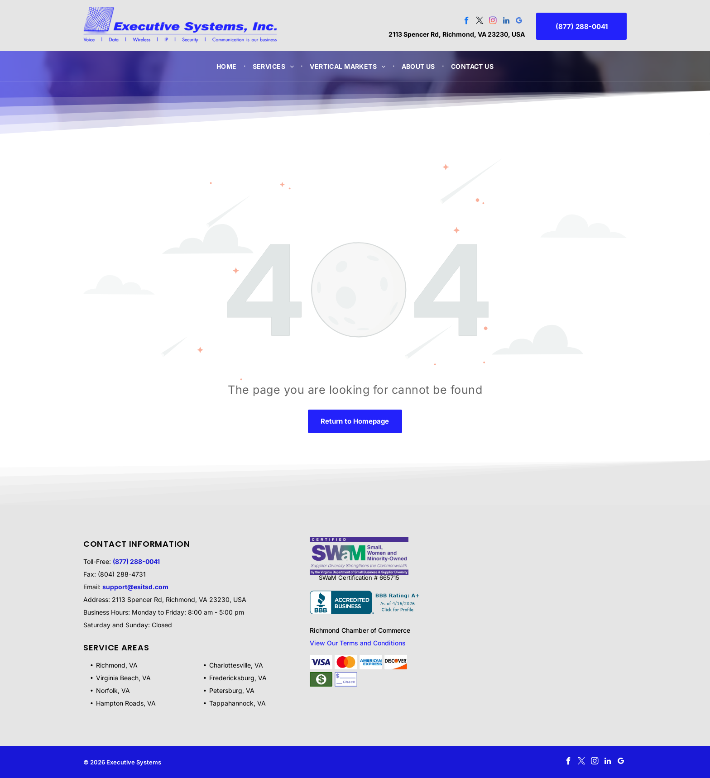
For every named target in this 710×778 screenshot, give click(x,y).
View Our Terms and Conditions (358, 643)
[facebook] (466, 22)
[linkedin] (506, 22)
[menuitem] (228, 66)
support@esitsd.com (135, 587)
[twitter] (479, 22)
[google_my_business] (519, 22)
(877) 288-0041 (136, 561)
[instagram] (493, 22)
